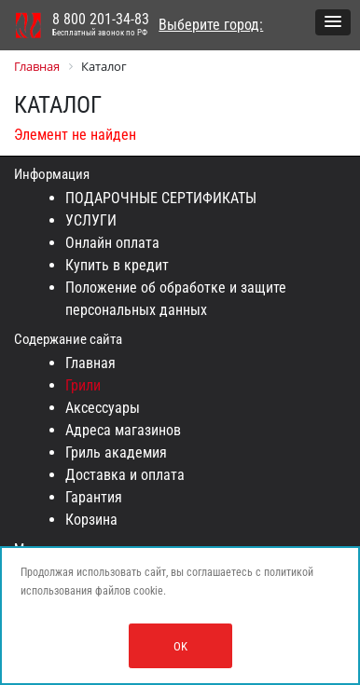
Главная (90, 363)
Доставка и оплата (125, 475)
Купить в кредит (117, 265)
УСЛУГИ (91, 220)
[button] (333, 22)
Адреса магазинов (123, 430)
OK (180, 646)
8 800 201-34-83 (100, 25)
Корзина (91, 519)
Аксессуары (102, 408)
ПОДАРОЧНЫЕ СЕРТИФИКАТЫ (160, 198)
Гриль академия (116, 452)
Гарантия (93, 497)
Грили (83, 385)
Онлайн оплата (112, 243)
